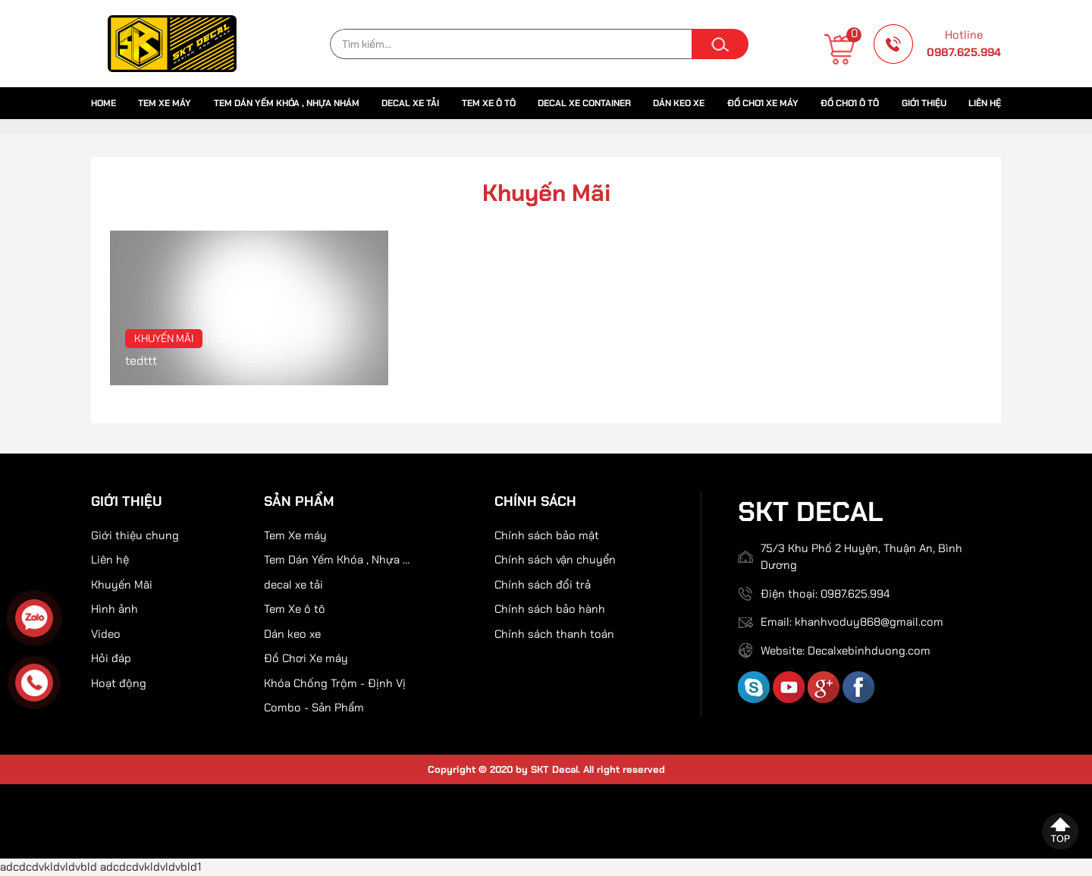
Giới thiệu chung (135, 535)
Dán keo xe (678, 103)
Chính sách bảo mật (546, 535)
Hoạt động (118, 683)
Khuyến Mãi (163, 338)
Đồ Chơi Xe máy (763, 103)
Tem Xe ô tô (489, 103)
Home (103, 103)
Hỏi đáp (111, 658)
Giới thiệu (924, 103)
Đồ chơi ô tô (850, 103)
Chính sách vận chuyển (555, 559)
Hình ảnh (114, 609)
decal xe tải (410, 103)
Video (106, 634)
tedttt (141, 361)
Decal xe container (584, 103)
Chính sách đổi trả (542, 584)
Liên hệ (984, 103)
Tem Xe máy (164, 103)
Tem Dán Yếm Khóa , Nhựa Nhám (286, 103)
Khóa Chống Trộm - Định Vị (335, 683)
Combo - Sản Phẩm (314, 707)
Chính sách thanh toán (554, 634)
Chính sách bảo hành (549, 609)
